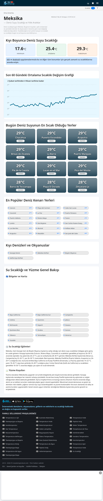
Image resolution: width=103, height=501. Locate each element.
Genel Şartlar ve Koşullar (15, 466)
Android (16, 59)
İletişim (42, 466)
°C (93, 8)
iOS (8, 59)
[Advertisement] (49, 485)
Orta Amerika (9, 13)
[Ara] (88, 3)
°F (97, 8)
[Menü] (97, 3)
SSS (3, 466)
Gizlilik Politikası (32, 466)
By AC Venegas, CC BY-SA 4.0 (66, 17)
